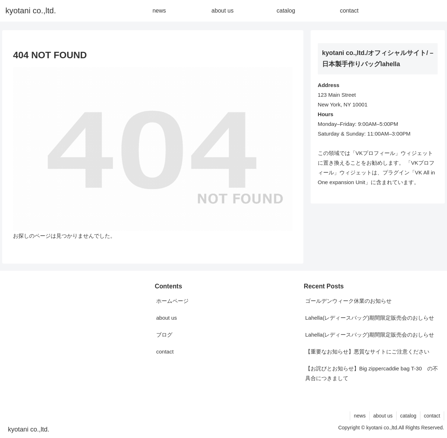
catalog (408, 416)
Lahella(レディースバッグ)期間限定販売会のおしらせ (369, 318)
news (360, 416)
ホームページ (172, 301)
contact (164, 351)
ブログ (164, 335)
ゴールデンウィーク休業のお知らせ (348, 301)
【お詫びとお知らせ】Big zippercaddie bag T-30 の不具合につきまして (371, 373)
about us (166, 318)
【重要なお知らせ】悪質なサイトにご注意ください (367, 351)
